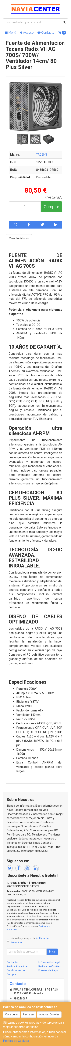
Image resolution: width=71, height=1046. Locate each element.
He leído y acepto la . (30, 940)
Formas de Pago (48, 970)
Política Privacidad (17, 966)
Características (19, 238)
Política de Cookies (16, 1041)
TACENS (41, 154)
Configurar (11, 1014)
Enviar (52, 951)
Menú (10, 32)
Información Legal (49, 962)
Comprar (51, 206)
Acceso (27, 32)
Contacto (46, 32)
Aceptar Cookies (49, 1014)
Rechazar (28, 1014)
